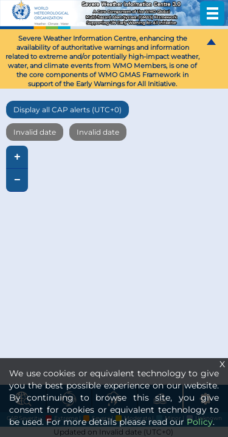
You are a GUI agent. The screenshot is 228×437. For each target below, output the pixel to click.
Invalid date (34, 132)
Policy (200, 421)
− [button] (17, 180)
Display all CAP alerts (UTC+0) (67, 109)
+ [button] (17, 157)
